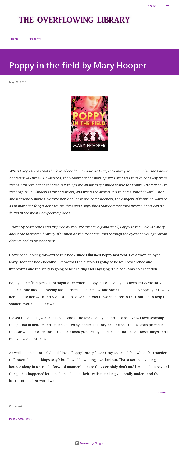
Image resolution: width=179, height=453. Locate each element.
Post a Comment (20, 418)
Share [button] (162, 392)
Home (12, 38)
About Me (32, 38)
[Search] (152, 6)
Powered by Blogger (89, 443)
